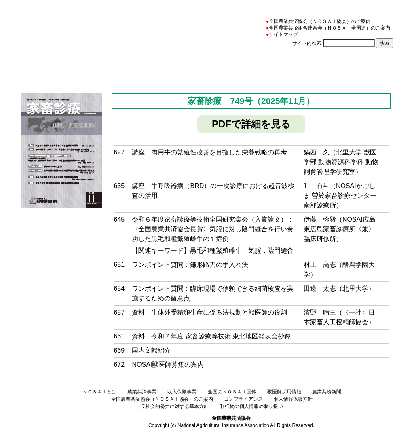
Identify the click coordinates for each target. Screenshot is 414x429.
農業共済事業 (149, 66)
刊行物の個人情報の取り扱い (251, 406)
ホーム (27, 66)
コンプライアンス (243, 399)
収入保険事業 (220, 66)
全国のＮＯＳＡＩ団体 (292, 66)
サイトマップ (283, 34)
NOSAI (66, 27)
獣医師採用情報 (284, 392)
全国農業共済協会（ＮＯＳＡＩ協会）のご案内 (320, 21)
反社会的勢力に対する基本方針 (175, 406)
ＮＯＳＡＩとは (77, 66)
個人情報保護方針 (293, 399)
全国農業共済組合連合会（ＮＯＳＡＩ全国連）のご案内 (329, 28)
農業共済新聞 (363, 66)
